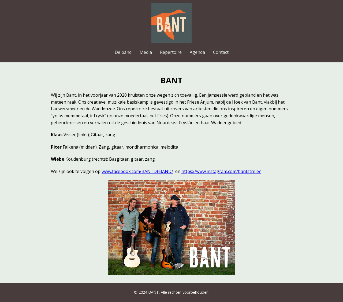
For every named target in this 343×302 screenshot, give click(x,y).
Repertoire (171, 52)
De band (123, 52)
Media (146, 52)
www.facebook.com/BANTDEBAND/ (137, 171)
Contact (221, 52)
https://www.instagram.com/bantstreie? (221, 171)
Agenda (197, 52)
